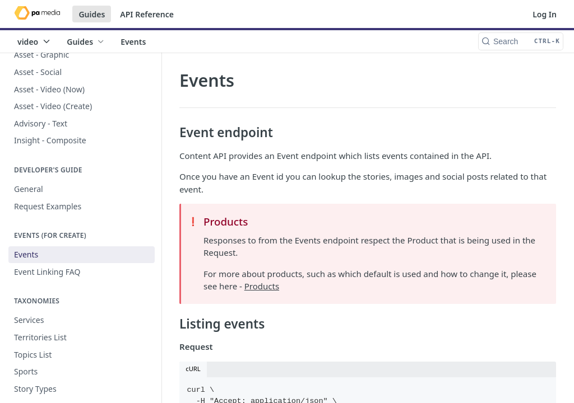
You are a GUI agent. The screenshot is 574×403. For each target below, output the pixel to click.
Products (261, 286)
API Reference (147, 14)
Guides (91, 14)
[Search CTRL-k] (521, 41)
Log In (545, 14)
